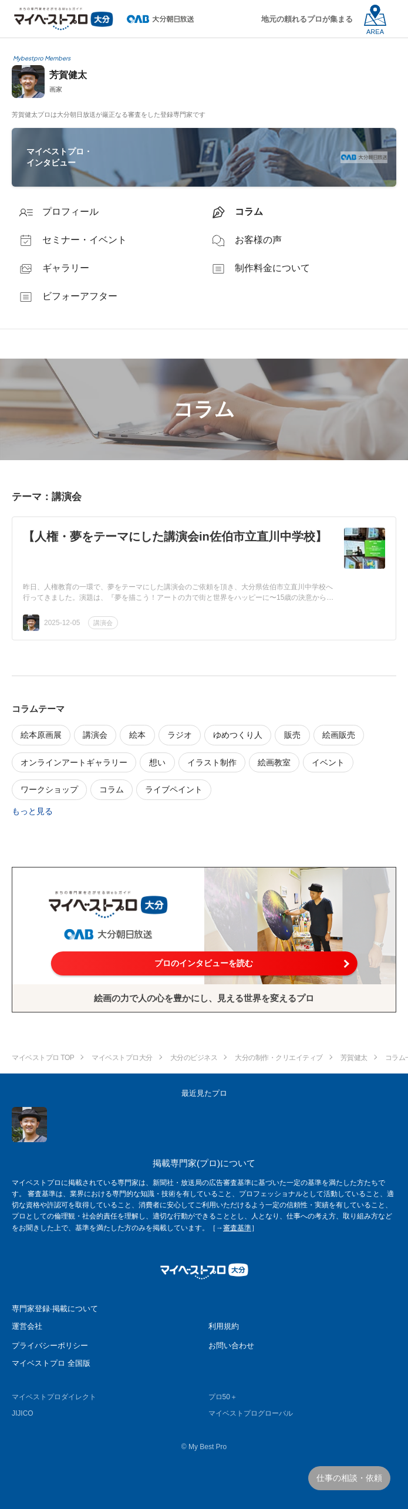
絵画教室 (274, 762)
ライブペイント (174, 789)
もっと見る (32, 811)
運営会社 (27, 1326)
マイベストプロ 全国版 (51, 1363)
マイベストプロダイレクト (54, 1397)
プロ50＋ (222, 1397)
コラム (111, 789)
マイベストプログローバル (250, 1413)
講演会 (103, 622)
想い (157, 762)
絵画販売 (338, 735)
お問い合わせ (231, 1345)
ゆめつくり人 (237, 735)
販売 (292, 735)
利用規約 (223, 1326)
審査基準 (237, 1228)
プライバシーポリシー (50, 1345)
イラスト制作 (212, 762)
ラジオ (179, 735)
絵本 (137, 735)
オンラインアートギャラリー (74, 762)
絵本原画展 (41, 735)
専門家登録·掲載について (55, 1308)
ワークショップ (49, 789)
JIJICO (22, 1413)
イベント (328, 762)
